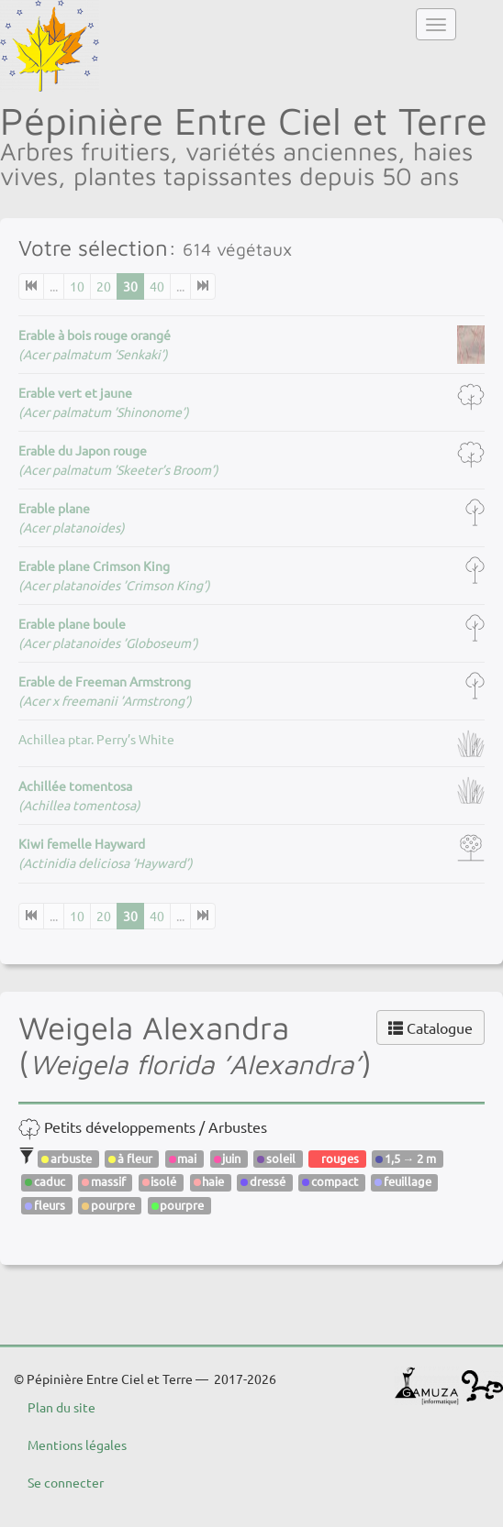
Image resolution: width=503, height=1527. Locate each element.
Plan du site (61, 1407)
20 (103, 286)
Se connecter (66, 1482)
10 (77, 286)
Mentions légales (77, 1444)
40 (157, 286)
